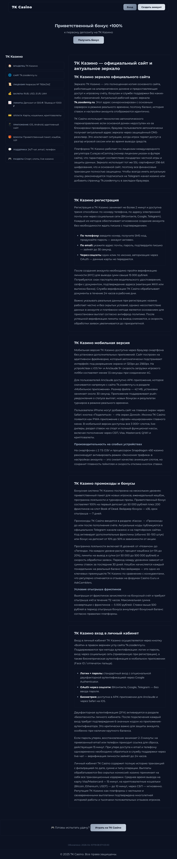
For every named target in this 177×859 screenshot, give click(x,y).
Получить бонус (88, 40)
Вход (130, 7)
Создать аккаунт (151, 7)
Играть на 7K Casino (108, 827)
